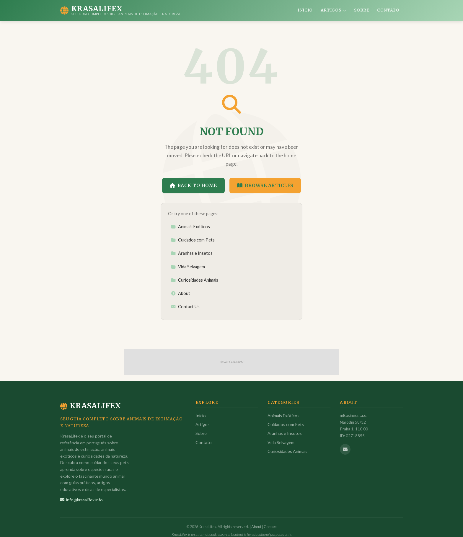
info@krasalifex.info (81, 499)
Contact (270, 526)
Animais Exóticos (190, 226)
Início (305, 10)
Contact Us (185, 306)
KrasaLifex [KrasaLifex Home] (90, 405)
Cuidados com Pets (193, 239)
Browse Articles (265, 185)
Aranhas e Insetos (192, 253)
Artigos (333, 10)
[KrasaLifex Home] (120, 10)
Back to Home (193, 185)
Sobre (361, 10)
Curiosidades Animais (194, 280)
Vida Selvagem (188, 266)
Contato (388, 10)
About (180, 293)
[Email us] (345, 449)
